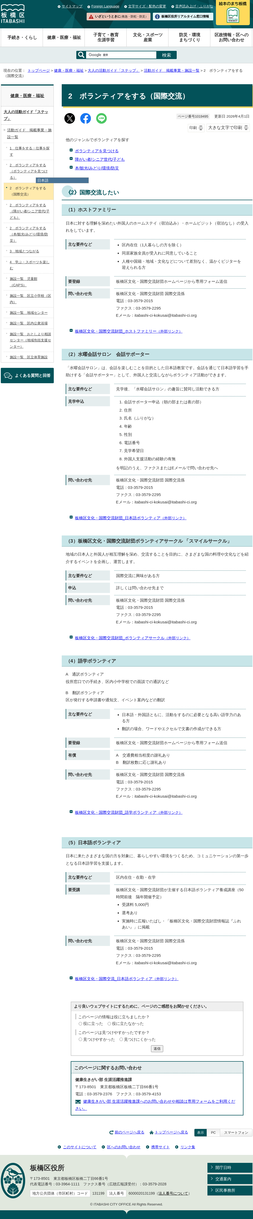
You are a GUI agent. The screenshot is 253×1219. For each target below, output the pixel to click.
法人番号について (173, 1193)
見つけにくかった (140, 1039)
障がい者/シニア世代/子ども (100, 159)
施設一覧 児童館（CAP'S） (23, 282)
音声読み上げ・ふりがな (194, 6)
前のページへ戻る (129, 1132)
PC (213, 1133)
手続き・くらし (22, 37)
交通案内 (223, 1179)
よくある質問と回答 (33, 375)
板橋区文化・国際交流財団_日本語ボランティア (131, 518)
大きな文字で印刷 (225, 127)
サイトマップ (72, 6)
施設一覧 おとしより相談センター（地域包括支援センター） (30, 340)
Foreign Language (105, 6)
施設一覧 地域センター (29, 313)
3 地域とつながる (24, 251)
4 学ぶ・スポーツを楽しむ (30, 265)
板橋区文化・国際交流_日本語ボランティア (127, 978)
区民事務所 (225, 1190)
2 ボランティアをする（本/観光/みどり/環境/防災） (29, 234)
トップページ (39, 71)
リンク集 (187, 1147)
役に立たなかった (128, 1023)
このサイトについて (79, 1147)
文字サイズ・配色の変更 (147, 6)
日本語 (42, 180)
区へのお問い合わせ (123, 1147)
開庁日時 (223, 1167)
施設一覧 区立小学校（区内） (30, 299)
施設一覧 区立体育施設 (29, 357)
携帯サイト (160, 1147)
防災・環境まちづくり (189, 37)
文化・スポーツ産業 (148, 37)
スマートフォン (236, 1133)
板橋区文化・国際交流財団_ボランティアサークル (132, 638)
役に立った (93, 1023)
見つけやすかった (99, 1039)
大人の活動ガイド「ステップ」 (114, 71)
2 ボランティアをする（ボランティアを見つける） (29, 171)
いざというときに (121, 16)
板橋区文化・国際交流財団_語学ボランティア (129, 812)
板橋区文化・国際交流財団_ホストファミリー (129, 331)
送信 (157, 1049)
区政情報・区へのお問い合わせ (231, 37)
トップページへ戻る (171, 1132)
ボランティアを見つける (97, 151)
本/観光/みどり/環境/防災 (97, 168)
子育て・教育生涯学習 (106, 37)
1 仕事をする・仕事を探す (30, 151)
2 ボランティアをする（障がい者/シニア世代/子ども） (30, 211)
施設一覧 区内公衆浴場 (29, 323)
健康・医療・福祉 (64, 37)
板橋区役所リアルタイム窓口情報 (185, 16)
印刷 (193, 128)
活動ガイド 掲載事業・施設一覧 (171, 71)
